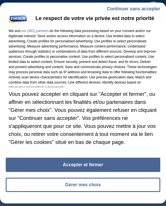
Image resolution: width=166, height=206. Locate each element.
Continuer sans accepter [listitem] (133, 8)
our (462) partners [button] (35, 31)
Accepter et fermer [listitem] (83, 164)
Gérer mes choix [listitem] (83, 184)
